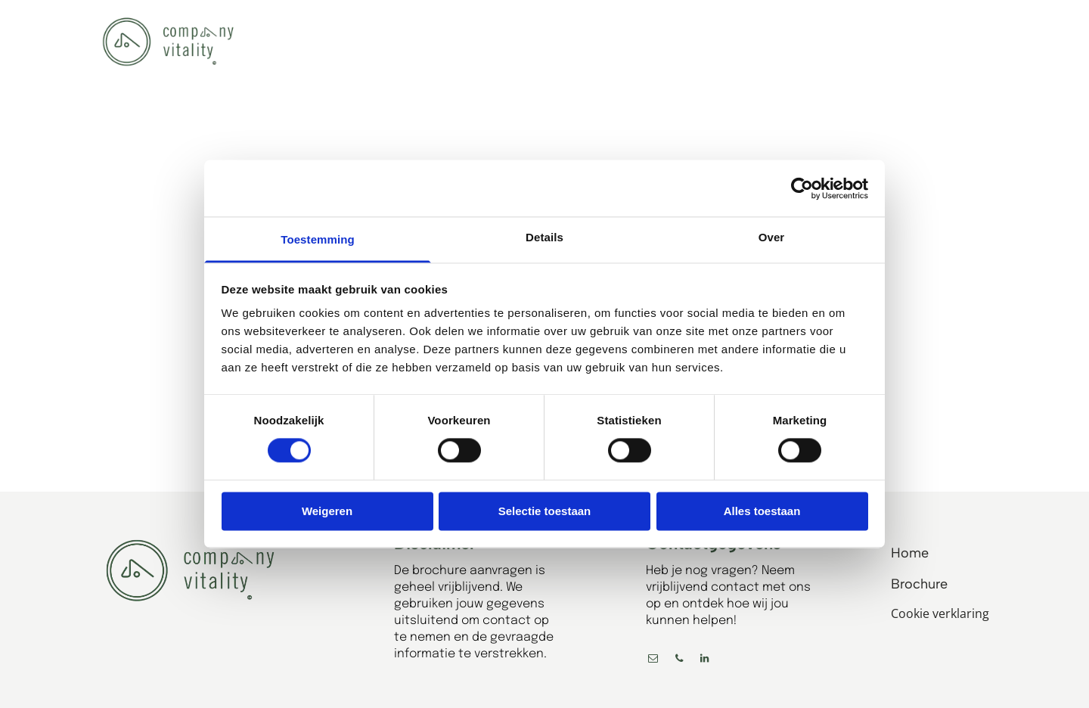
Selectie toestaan (544, 511)
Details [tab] (544, 237)
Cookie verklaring (940, 613)
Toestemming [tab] (318, 239)
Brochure (919, 584)
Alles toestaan (762, 511)
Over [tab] (772, 237)
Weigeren (327, 511)
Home (910, 553)
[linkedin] (704, 660)
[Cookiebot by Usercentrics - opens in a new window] (802, 188)
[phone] (679, 660)
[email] (653, 660)
